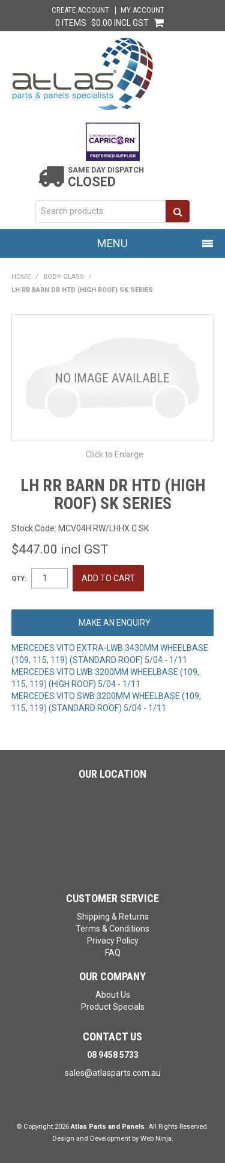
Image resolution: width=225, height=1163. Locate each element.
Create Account (80, 10)
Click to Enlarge (114, 454)
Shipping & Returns (113, 916)
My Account (142, 10)
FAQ (113, 952)
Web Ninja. (156, 1139)
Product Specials (113, 1007)
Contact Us (112, 1036)
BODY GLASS (63, 277)
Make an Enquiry (115, 622)
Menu (112, 243)
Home (21, 277)
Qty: (18, 578)
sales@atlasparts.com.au (113, 1073)
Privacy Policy (113, 940)
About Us (112, 995)
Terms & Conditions (112, 928)
